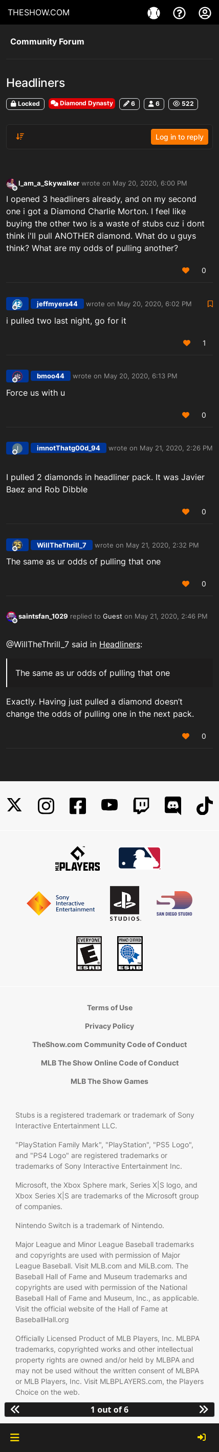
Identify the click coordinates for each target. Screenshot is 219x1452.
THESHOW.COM (39, 12)
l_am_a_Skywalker (48, 183)
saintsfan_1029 (43, 616)
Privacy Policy (109, 1026)
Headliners (119, 644)
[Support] (180, 12)
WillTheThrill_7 (61, 545)
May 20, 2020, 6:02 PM (154, 304)
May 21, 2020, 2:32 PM (162, 545)
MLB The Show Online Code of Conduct (110, 1062)
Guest (112, 616)
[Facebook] (78, 806)
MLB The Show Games (109, 1081)
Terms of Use (110, 1007)
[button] (14, 1437)
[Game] (155, 12)
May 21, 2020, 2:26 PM (176, 448)
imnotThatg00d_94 (68, 448)
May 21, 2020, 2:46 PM (171, 616)
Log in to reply (180, 136)
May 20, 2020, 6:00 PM (150, 183)
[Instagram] (46, 806)
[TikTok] (204, 806)
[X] (14, 806)
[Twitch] (141, 806)
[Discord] (173, 806)
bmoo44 (50, 376)
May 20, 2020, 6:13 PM (141, 376)
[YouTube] (109, 806)
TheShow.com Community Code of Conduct (109, 1044)
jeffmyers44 (57, 304)
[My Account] (205, 12)
